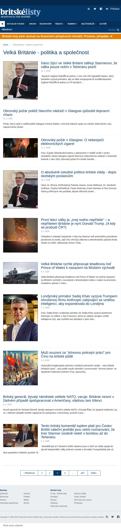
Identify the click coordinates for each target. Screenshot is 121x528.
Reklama (54, 503)
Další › (94, 473)
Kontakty (54, 497)
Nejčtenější (88, 24)
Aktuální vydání (16, 24)
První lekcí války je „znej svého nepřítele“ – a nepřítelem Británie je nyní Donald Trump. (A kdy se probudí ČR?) (78, 223)
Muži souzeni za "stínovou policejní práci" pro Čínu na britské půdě (75, 354)
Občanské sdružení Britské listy (30, 517)
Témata (59, 24)
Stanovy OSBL (80, 493)
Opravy (53, 500)
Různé (26, 503)
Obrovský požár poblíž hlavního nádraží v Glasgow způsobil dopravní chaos (56, 113)
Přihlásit (112, 9)
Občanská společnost (9, 503)
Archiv (32, 24)
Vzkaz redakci (80, 497)
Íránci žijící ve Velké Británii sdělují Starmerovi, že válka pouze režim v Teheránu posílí (79, 65)
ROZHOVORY (46, 24)
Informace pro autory (83, 500)
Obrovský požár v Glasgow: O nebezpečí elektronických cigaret (72, 142)
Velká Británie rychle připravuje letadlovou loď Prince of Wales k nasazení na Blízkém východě (78, 266)
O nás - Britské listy (58, 493)
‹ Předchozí (29, 473)
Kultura (3, 500)
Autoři (103, 24)
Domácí (27, 493)
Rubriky (73, 24)
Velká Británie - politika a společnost (28, 45)
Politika (27, 497)
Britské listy (22, 13)
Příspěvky (7, 30)
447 (82, 473)
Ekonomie (4, 497)
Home (5, 45)
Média (26, 500)
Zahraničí (4, 493)
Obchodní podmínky (58, 506)
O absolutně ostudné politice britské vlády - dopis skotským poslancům (78, 174)
